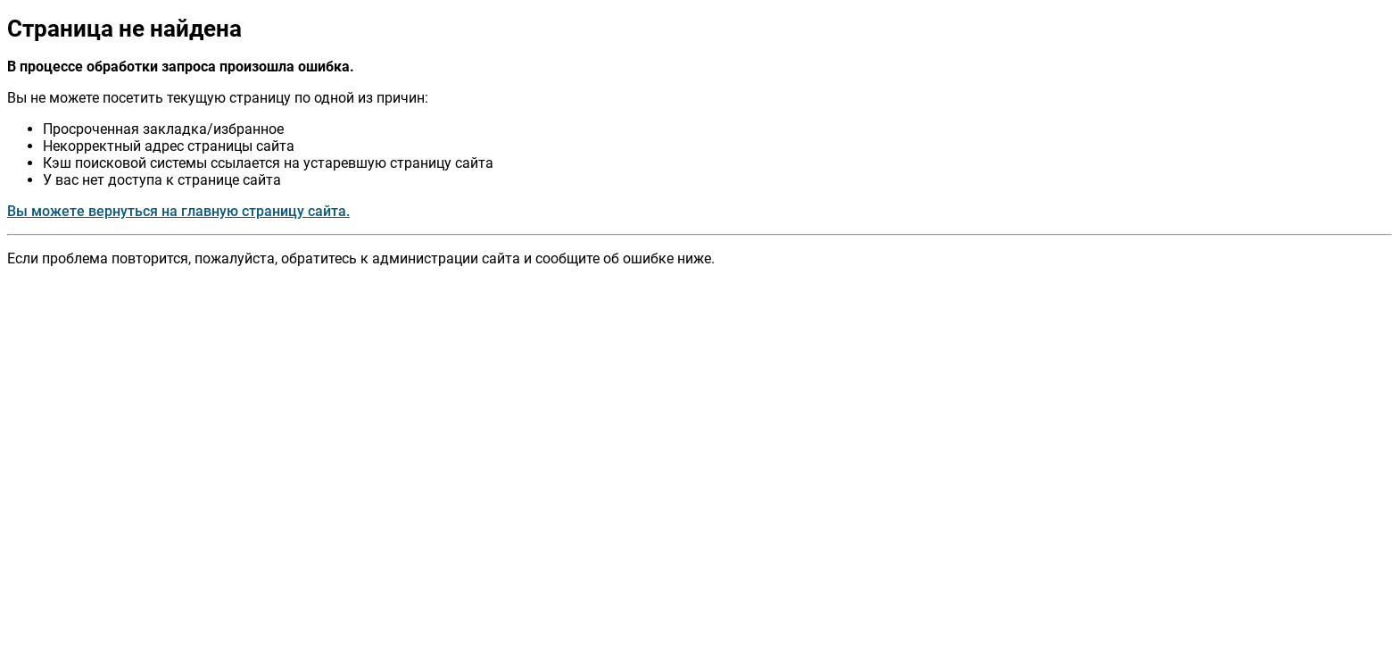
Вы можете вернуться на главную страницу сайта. (178, 211)
